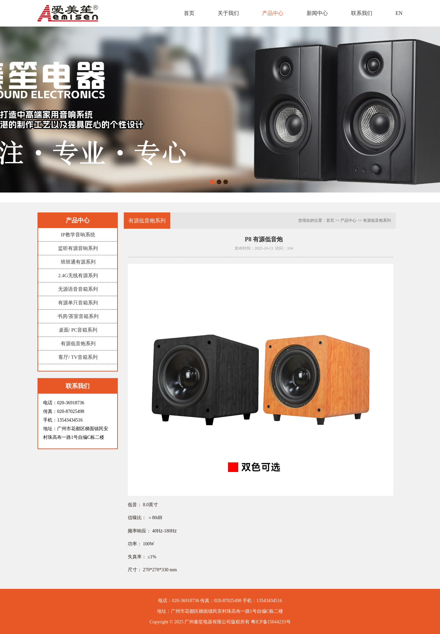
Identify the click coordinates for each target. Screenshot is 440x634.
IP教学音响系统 (78, 234)
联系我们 (361, 13)
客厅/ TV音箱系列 (78, 357)
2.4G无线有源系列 (78, 275)
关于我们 (228, 13)
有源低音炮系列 (78, 343)
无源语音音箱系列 (78, 289)
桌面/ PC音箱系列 (78, 330)
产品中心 (272, 13)
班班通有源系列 (78, 262)
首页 (189, 13)
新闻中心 (317, 13)
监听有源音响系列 (78, 248)
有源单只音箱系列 (78, 302)
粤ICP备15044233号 (271, 621)
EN (399, 13)
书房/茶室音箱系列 (78, 316)
